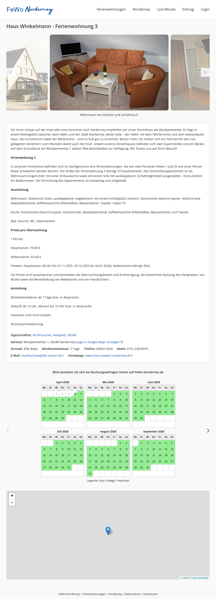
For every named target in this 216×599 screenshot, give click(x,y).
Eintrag (188, 9)
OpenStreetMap (200, 578)
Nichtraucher (42, 335)
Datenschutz (133, 594)
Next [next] (205, 72)
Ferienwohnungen (111, 9)
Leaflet (184, 578)
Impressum (150, 594)
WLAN (72, 335)
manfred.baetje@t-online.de (42, 355)
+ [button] (12, 496)
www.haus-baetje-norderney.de (109, 355)
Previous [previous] (10, 72)
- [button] (12, 503)
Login (205, 9)
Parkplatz (59, 335)
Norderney (141, 9)
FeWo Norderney (69, 594)
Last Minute (166, 9)
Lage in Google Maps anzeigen (99, 342)
